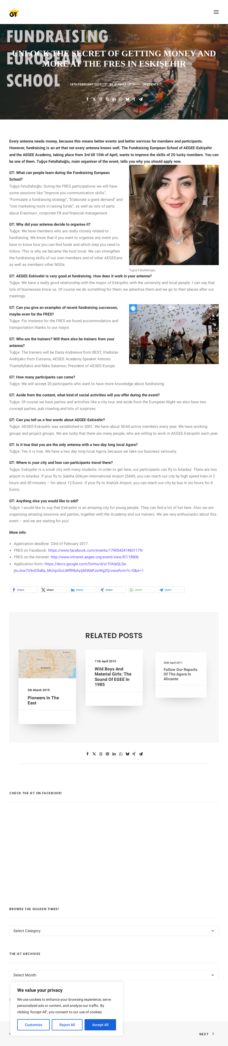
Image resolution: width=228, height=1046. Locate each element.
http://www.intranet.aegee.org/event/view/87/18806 (95, 557)
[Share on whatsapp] (121, 99)
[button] (216, 12)
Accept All (100, 1025)
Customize (33, 1025)
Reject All (67, 1025)
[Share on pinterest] (107, 99)
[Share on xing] (134, 99)
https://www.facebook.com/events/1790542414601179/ (95, 550)
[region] (66, 1009)
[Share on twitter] (94, 99)
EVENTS (152, 84)
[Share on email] (141, 99)
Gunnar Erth (124, 84)
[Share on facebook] (87, 99)
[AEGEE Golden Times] (114, 12)
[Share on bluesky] (127, 99)
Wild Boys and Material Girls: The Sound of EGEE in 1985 (113, 677)
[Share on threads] (101, 99)
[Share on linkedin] (114, 99)
